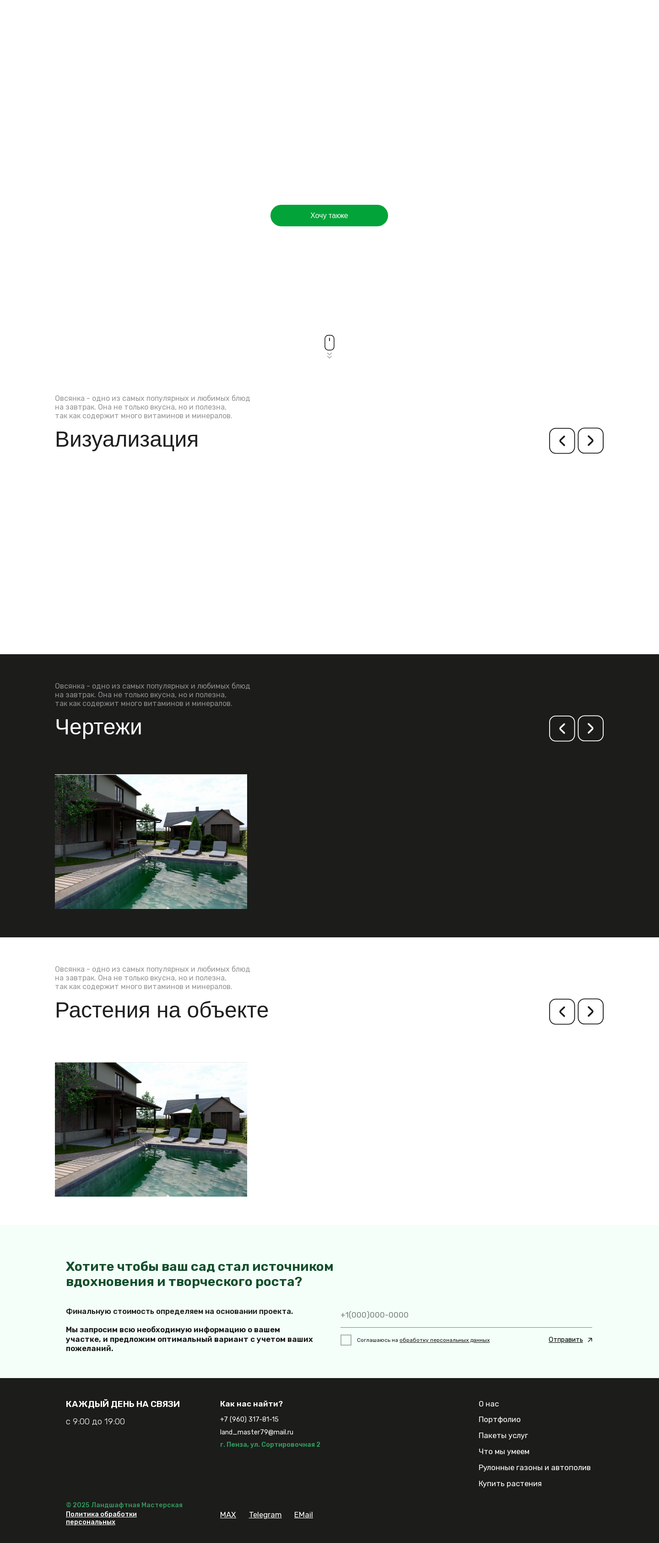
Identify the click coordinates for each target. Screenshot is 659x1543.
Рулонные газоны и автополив (535, 1467)
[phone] (466, 1315)
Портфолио (500, 1419)
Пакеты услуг (503, 1435)
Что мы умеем (504, 1451)
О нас (489, 1403)
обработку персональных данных (445, 1340)
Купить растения (510, 1483)
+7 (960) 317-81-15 (249, 1419)
